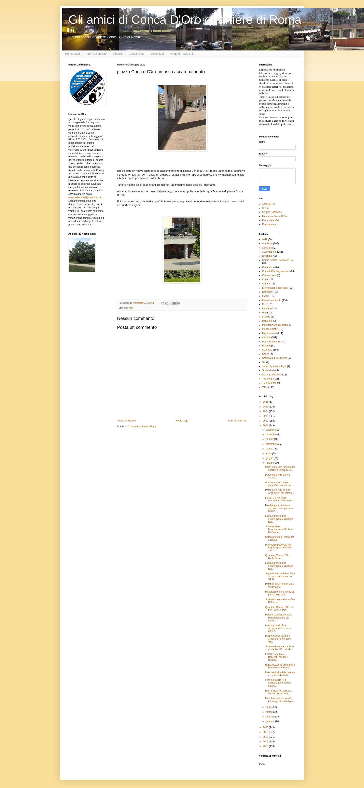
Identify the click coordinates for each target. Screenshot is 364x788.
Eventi (265, 296)
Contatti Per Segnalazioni (276, 271)
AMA (264, 239)
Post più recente (127, 420)
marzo (269, 712)
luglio (269, 453)
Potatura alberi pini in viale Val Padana (279, 585)
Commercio (268, 267)
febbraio (270, 716)
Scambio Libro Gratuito (274, 358)
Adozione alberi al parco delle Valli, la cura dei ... (279, 484)
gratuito (266, 316)
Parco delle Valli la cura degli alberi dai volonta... (279, 491)
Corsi (265, 279)
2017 (266, 741)
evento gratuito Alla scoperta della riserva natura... (278, 628)
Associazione (269, 251)
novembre (271, 434)
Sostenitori (157, 53)
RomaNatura (269, 224)
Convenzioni (136, 53)
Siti (264, 362)
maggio (270, 462)
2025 (266, 406)
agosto (270, 448)
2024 (266, 411)
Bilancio (118, 53)
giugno (270, 458)
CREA (265, 208)
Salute (265, 354)
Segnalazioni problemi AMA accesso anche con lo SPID (280, 576)
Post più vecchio (237, 420)
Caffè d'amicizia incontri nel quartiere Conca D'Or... (280, 468)
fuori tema (267, 308)
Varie (130, 308)
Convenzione (269, 275)
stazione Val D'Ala (272, 374)
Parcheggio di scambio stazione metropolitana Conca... (279, 508)
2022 (266, 420)
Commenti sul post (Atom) (142, 426)
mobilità (266, 337)
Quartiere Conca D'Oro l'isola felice (277, 557)
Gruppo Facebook (272, 212)
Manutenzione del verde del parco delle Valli (280, 593)
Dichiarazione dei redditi (275, 287)
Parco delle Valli (270, 220)
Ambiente (267, 243)
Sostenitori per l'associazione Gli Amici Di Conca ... (279, 529)
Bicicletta (267, 255)
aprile (269, 707)
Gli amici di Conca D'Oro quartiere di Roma (185, 19)
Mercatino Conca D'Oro (275, 216)
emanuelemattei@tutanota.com (85, 197)
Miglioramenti (269, 333)
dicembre (271, 429)
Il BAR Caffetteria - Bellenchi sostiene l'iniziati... (276, 657)
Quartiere (267, 349)
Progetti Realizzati (181, 53)
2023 (266, 416)
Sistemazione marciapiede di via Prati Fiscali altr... (279, 648)
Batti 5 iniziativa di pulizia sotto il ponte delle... (278, 692)
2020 (266, 727)
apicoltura (267, 247)
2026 (266, 401)
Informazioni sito (96, 53)
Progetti (266, 345)
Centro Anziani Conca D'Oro (277, 260)
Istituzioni (267, 320)
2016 (266, 746)
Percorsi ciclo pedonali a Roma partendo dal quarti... (278, 617)
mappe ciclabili (270, 329)
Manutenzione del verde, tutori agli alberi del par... (280, 699)
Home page (72, 53)
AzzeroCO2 (268, 204)
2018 (266, 736)
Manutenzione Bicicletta (275, 325)
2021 (266, 425)
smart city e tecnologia (274, 366)
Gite (264, 312)
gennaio (270, 721)
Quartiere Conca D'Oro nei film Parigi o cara (279, 608)
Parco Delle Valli (271, 341)
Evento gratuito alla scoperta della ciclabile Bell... (279, 519)
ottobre (270, 439)
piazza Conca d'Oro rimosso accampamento (279, 499)
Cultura (266, 283)
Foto (264, 304)
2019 (266, 732)
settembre (271, 444)
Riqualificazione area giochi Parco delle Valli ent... (280, 666)
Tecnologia (268, 378)
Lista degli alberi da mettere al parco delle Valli (280, 674)
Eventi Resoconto (271, 300)
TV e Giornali (269, 383)
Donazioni (267, 292)
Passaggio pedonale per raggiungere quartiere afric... (278, 547)
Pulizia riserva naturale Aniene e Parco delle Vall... (278, 639)
